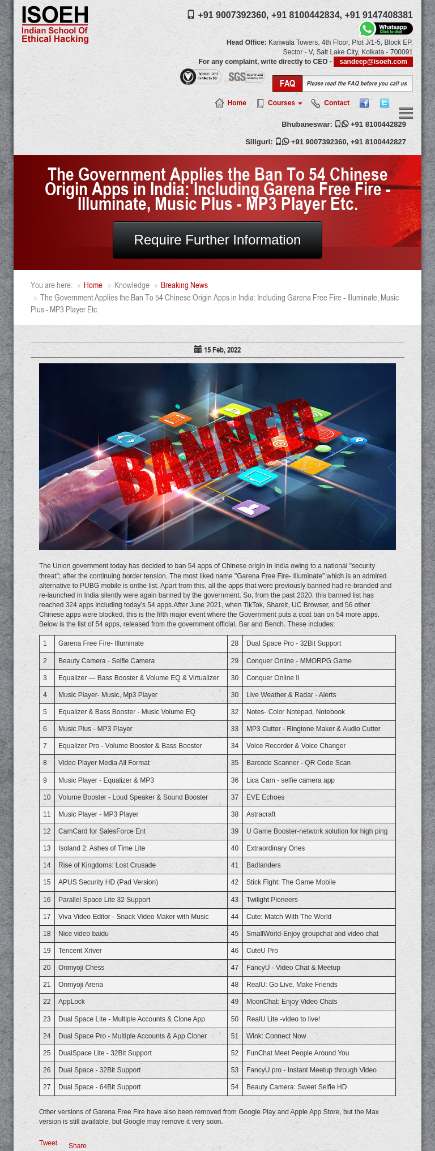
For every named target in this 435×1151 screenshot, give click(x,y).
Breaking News (184, 285)
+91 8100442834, (306, 15)
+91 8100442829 (378, 124)
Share (78, 1146)
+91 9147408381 (378, 15)
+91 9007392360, (233, 15)
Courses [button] (285, 103)
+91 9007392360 (319, 142)
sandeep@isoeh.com (373, 62)
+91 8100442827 (378, 142)
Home (237, 103)
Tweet (48, 1143)
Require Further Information (217, 239)
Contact (336, 103)
